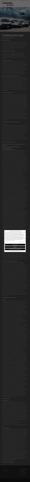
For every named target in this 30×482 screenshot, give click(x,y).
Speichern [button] (15, 246)
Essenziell (6, 241)
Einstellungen (6, 239)
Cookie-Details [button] (11, 250)
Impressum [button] (19, 250)
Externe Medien (22, 241)
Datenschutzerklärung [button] (15, 250)
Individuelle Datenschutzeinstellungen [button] (15, 248)
